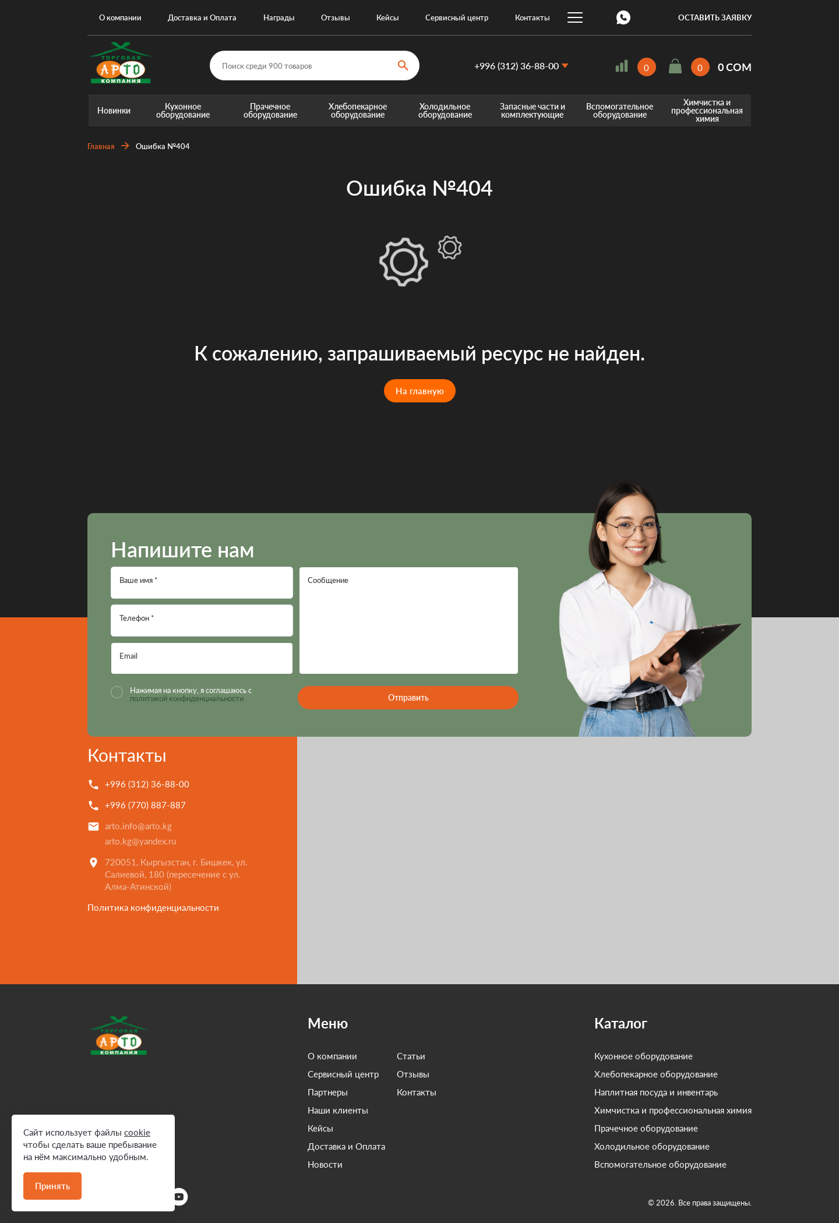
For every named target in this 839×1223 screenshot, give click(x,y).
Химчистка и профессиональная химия (707, 110)
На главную (420, 391)
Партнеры (328, 1092)
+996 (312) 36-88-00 (516, 65)
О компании (120, 17)
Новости (325, 1164)
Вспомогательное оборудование (619, 110)
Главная (101, 146)
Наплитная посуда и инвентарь (656, 1092)
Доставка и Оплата (202, 17)
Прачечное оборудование (270, 110)
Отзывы (335, 17)
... (575, 17)
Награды (279, 17)
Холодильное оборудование (445, 110)
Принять (52, 1185)
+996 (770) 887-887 (145, 805)
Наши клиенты (338, 1110)
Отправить (408, 697)
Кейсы (387, 17)
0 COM (735, 67)
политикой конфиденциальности (187, 698)
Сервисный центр (456, 17)
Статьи (411, 1056)
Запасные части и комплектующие (532, 110)
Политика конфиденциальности (153, 907)
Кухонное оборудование (183, 110)
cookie (137, 1132)
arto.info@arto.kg (138, 826)
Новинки (114, 110)
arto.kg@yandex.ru (140, 841)
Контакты (532, 17)
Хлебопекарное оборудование (358, 110)
